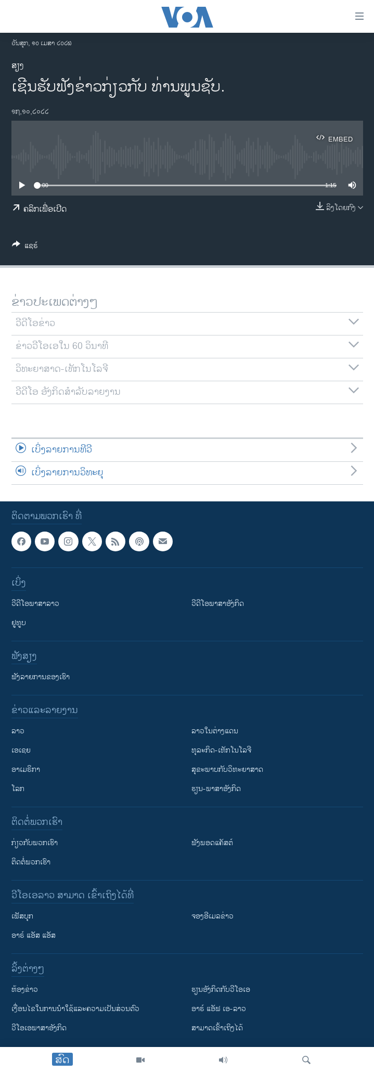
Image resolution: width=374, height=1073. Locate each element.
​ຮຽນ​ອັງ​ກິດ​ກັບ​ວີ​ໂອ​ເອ (220, 989)
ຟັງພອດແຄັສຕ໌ (212, 842)
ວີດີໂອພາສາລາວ (35, 603)
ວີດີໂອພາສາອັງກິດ (217, 603)
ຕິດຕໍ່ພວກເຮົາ (30, 862)
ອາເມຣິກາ (25, 769)
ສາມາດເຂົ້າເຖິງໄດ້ (217, 1028)
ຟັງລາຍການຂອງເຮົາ (40, 676)
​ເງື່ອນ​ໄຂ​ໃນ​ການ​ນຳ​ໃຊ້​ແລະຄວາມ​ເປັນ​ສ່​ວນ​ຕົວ (75, 1008)
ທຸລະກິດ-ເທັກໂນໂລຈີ (221, 750)
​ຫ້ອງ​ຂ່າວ (24, 989)
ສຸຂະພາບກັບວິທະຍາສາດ (227, 769)
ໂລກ (17, 788)
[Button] (25, 247)
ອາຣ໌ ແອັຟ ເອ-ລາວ (218, 1008)
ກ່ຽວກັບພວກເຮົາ (34, 842)
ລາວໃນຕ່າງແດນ (214, 731)
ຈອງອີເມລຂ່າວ (212, 916)
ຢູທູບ (18, 622)
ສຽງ (17, 66)
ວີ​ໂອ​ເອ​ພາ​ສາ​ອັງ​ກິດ (39, 1028)
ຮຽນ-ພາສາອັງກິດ (216, 788)
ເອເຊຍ (21, 750)
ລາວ (17, 731)
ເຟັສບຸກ (22, 916)
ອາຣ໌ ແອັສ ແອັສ (33, 935)
